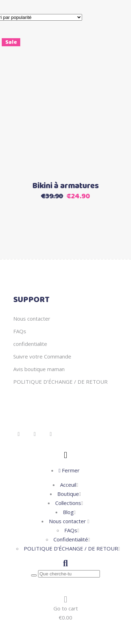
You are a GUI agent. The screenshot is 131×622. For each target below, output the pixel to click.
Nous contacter (31, 318)
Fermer (69, 470)
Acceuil (68, 484)
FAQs (19, 331)
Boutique (68, 493)
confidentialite (30, 343)
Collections (68, 502)
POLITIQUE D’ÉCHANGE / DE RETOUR (60, 381)
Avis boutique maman (39, 368)
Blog (68, 511)
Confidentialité (70, 539)
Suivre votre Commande (42, 356)
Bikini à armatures (65, 186)
